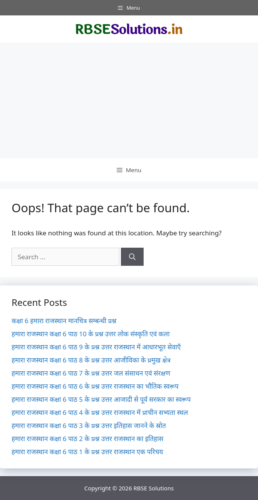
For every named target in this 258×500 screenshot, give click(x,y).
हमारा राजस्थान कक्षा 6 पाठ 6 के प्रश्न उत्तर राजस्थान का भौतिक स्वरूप (95, 386)
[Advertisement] (129, 100)
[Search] (132, 257)
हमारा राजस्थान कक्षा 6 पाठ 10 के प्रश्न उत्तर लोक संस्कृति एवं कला (91, 333)
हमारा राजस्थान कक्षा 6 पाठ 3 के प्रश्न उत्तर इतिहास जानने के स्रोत (89, 425)
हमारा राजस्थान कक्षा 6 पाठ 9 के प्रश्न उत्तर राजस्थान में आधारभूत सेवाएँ (96, 346)
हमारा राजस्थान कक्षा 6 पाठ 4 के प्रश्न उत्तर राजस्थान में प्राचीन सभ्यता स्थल (100, 412)
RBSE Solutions (153, 488)
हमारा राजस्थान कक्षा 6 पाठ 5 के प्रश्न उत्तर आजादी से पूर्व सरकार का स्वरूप (101, 399)
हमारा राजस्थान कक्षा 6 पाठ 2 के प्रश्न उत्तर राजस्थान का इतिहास (87, 438)
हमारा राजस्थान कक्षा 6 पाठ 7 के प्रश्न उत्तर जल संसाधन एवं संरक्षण (91, 373)
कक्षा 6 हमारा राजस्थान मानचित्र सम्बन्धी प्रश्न (64, 320)
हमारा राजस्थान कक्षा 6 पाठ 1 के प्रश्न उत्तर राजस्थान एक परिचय (87, 451)
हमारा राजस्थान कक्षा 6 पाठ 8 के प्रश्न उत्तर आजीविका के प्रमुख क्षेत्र (91, 360)
